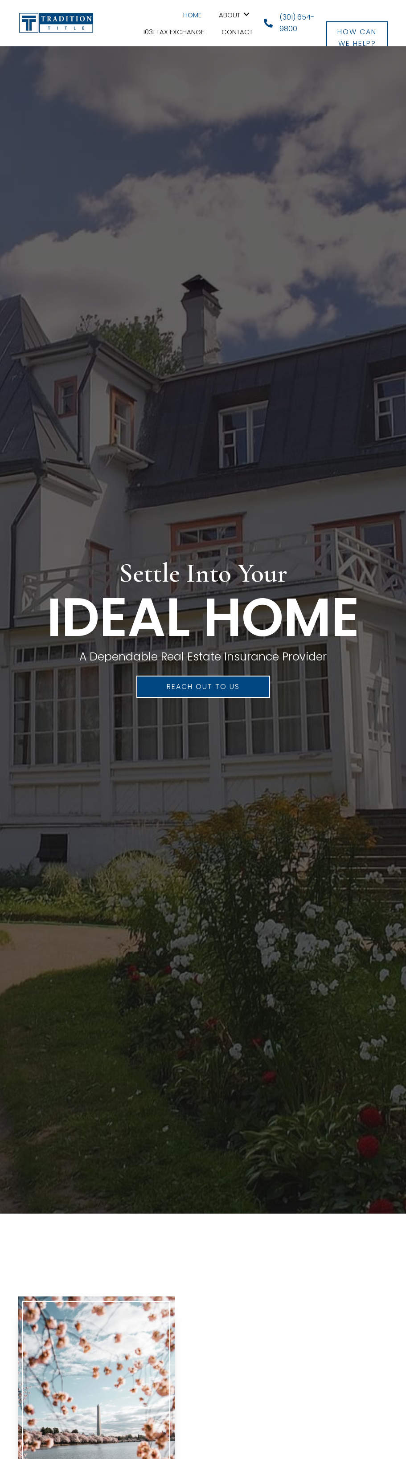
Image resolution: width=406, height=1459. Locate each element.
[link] (192, 14)
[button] (357, 20)
